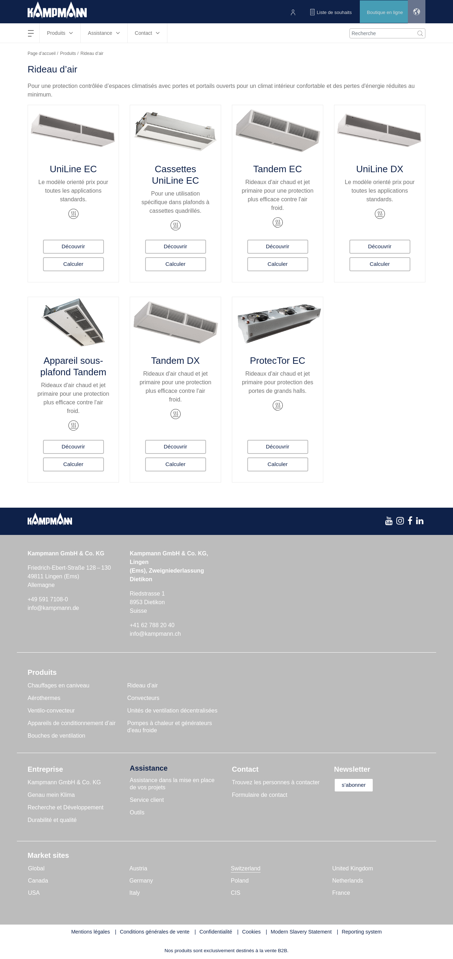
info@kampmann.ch (155, 634)
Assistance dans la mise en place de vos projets (172, 783)
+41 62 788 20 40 (152, 625)
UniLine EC (73, 169)
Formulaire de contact (259, 795)
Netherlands (347, 881)
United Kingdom (352, 868)
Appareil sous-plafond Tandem (73, 366)
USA (34, 893)
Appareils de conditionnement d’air (71, 723)
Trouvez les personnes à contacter (276, 782)
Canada (38, 881)
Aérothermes (44, 698)
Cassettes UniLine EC (175, 175)
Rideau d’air (142, 685)
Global (36, 868)
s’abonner (356, 785)
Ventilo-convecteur (51, 711)
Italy (134, 893)
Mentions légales (90, 932)
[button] (415, 11)
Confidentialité (216, 932)
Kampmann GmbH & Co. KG (64, 782)
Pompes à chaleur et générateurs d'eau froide (169, 726)
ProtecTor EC (277, 360)
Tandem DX (175, 360)
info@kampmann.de (53, 608)
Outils (137, 812)
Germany (141, 881)
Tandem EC (277, 169)
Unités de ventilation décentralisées (172, 711)
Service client (147, 800)
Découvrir (73, 246)
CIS (235, 893)
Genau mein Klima (51, 795)
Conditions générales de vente (154, 932)
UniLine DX (380, 169)
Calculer (73, 264)
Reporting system (362, 932)
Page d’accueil (42, 53)
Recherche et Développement (66, 807)
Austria (138, 868)
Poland (240, 881)
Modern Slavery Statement (301, 932)
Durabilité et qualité (52, 820)
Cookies (251, 932)
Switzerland (246, 868)
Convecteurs (143, 698)
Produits (68, 53)
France (341, 893)
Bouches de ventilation (56, 736)
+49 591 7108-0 (48, 599)
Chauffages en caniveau (58, 685)
